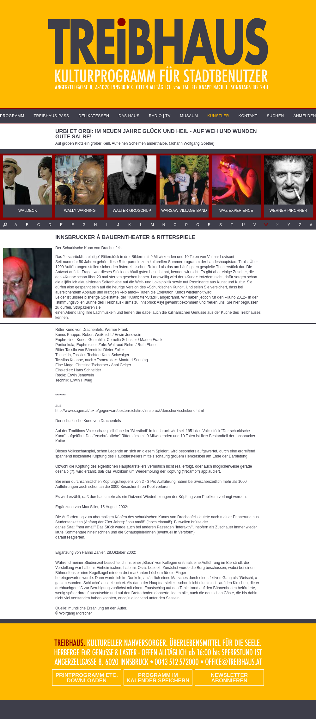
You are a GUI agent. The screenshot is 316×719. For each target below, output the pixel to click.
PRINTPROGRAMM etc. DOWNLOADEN (87, 678)
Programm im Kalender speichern (158, 678)
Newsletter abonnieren (229, 678)
